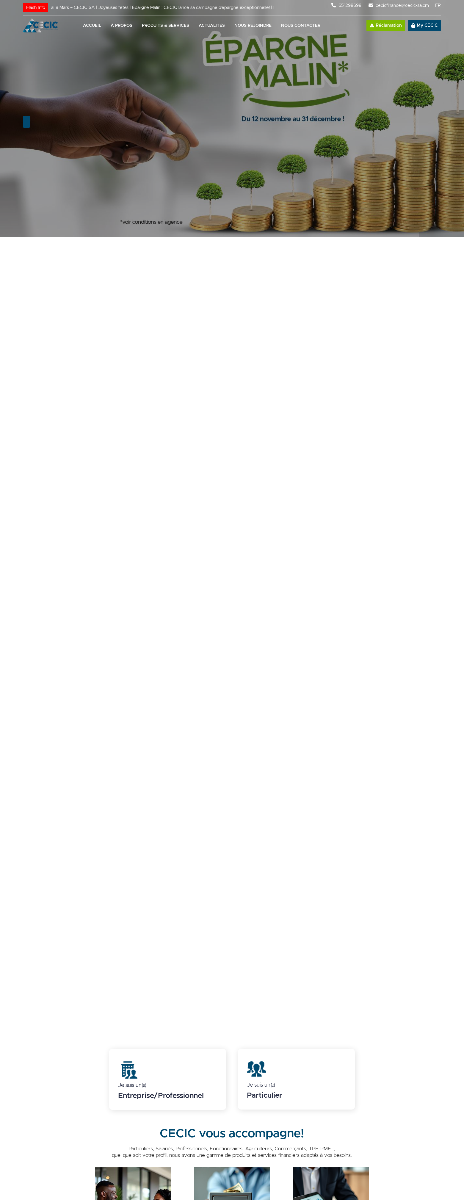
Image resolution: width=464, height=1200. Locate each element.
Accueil (92, 26)
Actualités (212, 26)
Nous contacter (300, 26)
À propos (121, 26)
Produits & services (165, 26)
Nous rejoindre (253, 26)
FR (438, 5)
